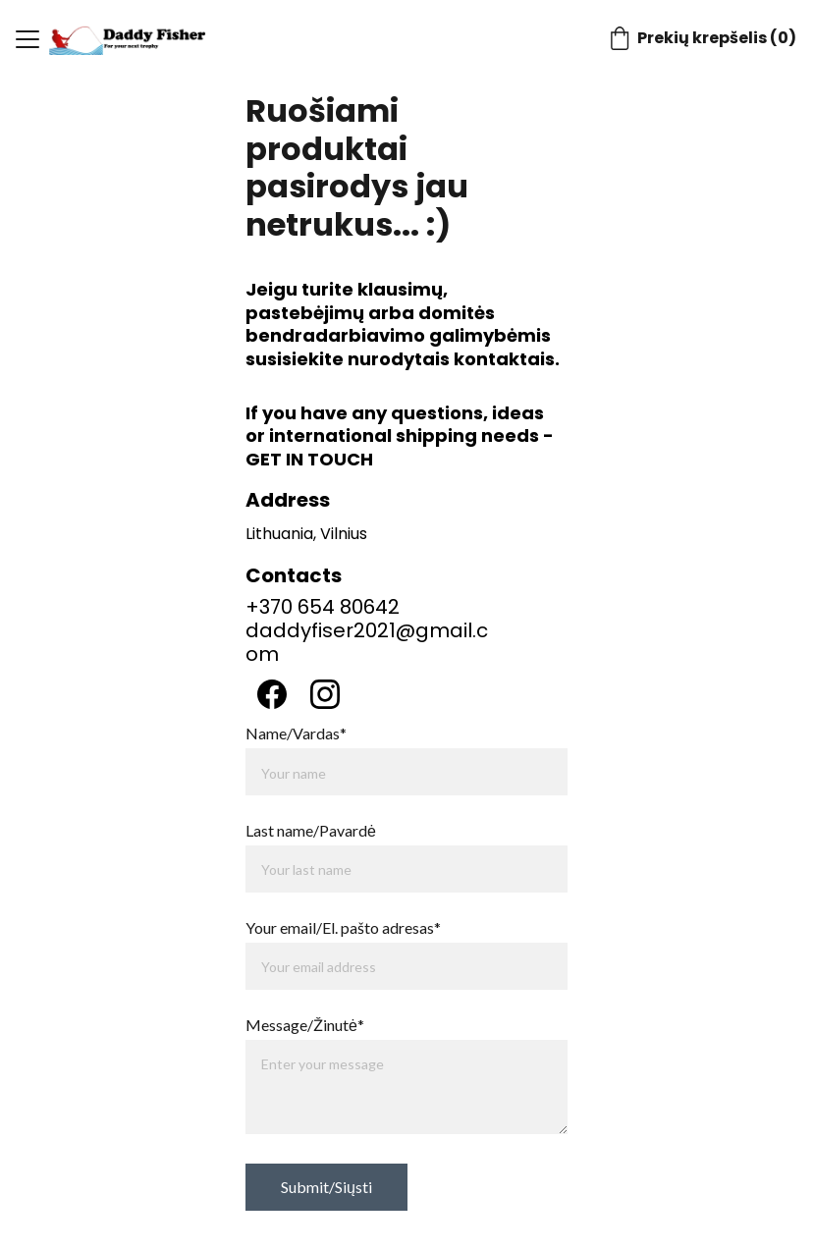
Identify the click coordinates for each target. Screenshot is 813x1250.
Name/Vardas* (296, 733)
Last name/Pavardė (310, 830)
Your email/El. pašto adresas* (343, 927)
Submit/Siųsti (326, 1186)
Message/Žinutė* (304, 1024)
